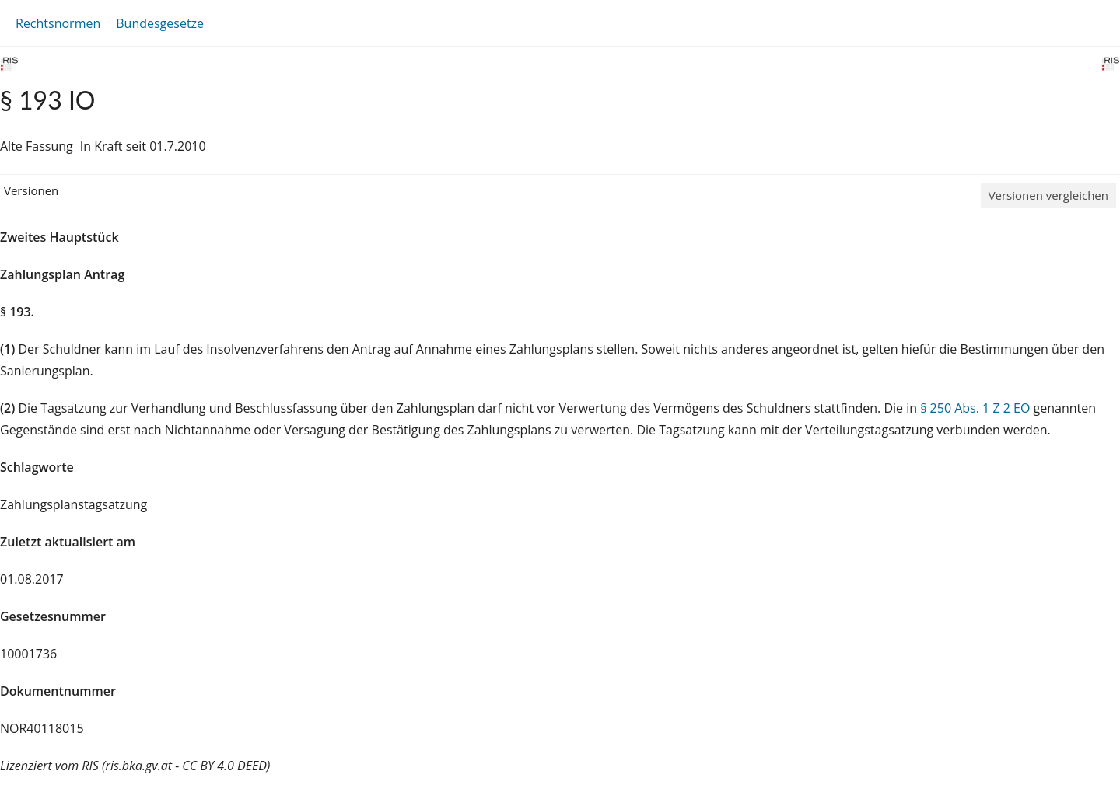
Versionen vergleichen (1048, 195)
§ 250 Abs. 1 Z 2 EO (975, 408)
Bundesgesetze (160, 23)
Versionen (31, 190)
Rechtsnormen (58, 23)
